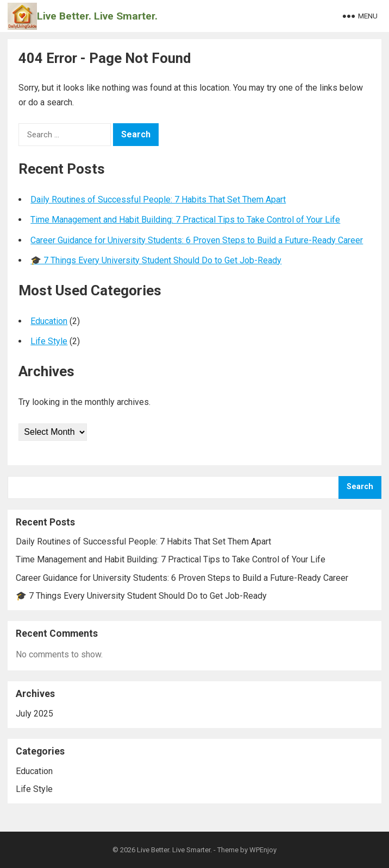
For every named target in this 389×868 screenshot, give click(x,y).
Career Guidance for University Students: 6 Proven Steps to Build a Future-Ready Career (196, 240)
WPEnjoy (263, 850)
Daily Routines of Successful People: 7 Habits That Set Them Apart (158, 199)
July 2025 (34, 713)
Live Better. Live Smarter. (97, 16)
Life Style (48, 341)
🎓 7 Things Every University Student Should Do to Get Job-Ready (155, 260)
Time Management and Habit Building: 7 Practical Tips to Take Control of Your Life (185, 219)
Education (48, 321)
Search (360, 486)
